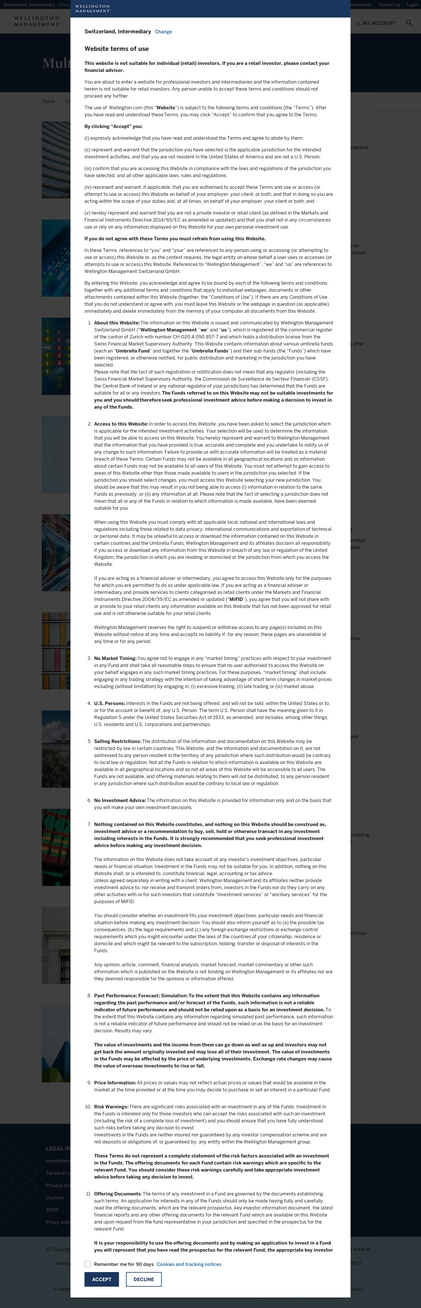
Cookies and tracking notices (189, 1264)
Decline (144, 1279)
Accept (101, 1279)
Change (163, 31)
